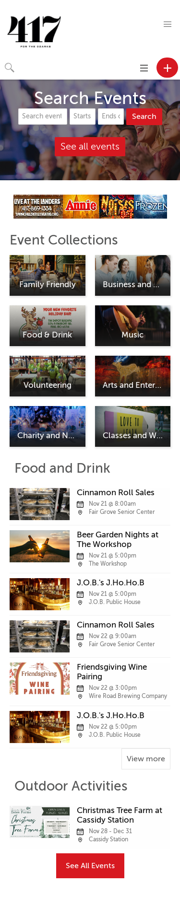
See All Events (90, 865)
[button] (167, 24)
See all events (90, 146)
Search (144, 116)
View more (146, 759)
